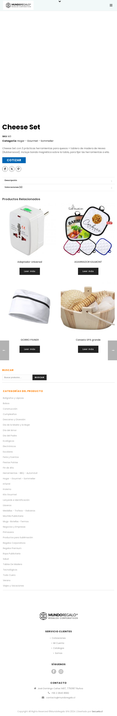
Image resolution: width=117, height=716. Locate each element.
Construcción (10, 408)
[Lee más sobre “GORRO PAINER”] (30, 349)
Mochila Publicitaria (13, 516)
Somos (57, 653)
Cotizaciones (58, 638)
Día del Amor (10, 430)
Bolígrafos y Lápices (13, 398)
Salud (6, 558)
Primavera (8, 532)
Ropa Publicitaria (11, 553)
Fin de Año (8, 467)
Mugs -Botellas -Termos (16, 521)
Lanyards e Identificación (16, 500)
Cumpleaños (10, 414)
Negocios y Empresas (14, 526)
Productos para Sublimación (18, 537)
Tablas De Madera (12, 564)
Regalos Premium (12, 548)
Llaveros (7, 505)
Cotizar (14, 160)
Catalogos (57, 648)
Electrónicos (9, 446)
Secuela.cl (97, 711)
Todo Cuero (9, 575)
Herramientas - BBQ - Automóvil (20, 473)
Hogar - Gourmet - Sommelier (35, 141)
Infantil (6, 483)
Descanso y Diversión (14, 419)
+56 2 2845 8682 (60, 693)
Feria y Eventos (11, 457)
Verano (7, 580)
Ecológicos (8, 440)
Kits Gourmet (10, 494)
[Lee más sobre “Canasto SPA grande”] (88, 349)
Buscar (39, 377)
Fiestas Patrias (10, 462)
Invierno (7, 489)
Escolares (8, 451)
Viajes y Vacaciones (13, 585)
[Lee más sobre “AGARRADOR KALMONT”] (88, 271)
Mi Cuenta (57, 643)
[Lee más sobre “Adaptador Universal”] (30, 271)
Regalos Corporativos (14, 542)
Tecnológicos (10, 569)
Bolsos (6, 403)
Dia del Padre (10, 435)
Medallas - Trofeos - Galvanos (19, 510)
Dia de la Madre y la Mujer (16, 424)
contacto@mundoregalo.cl (60, 697)
